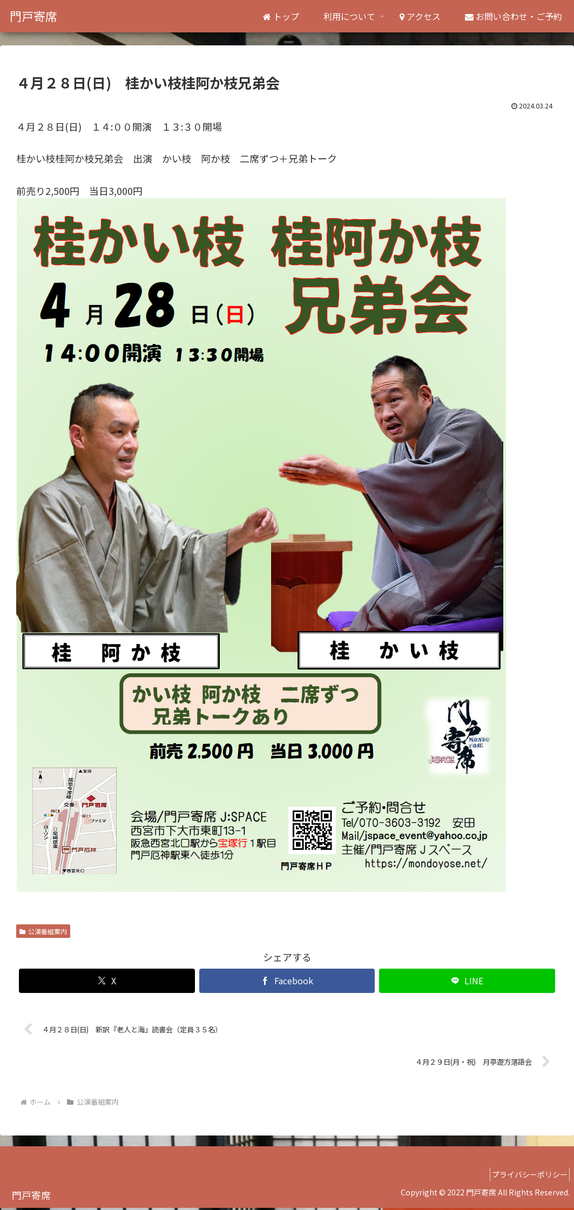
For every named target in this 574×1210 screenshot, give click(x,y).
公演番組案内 (43, 931)
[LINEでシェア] (467, 981)
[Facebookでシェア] (287, 981)
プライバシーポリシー (526, 1176)
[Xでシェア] (107, 981)
